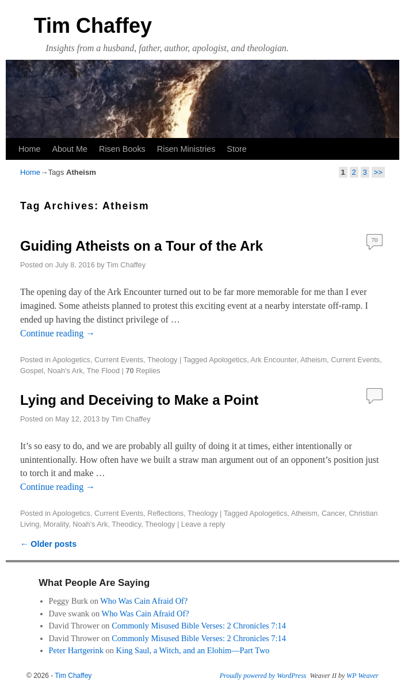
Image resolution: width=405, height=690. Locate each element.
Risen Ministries (186, 149)
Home (29, 149)
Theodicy (126, 524)
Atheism (313, 359)
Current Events (118, 359)
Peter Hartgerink (76, 650)
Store (236, 149)
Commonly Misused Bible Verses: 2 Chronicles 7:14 (199, 625)
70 (375, 239)
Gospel (31, 370)
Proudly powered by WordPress (263, 676)
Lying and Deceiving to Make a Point (139, 400)
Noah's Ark (65, 370)
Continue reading (57, 333)
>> (378, 172)
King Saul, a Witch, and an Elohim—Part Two (193, 650)
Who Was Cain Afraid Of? (144, 600)
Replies (142, 370)
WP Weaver (362, 676)
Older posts (48, 544)
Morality (55, 524)
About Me (69, 149)
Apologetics (71, 359)
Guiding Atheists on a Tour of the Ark (141, 246)
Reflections (165, 513)
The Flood (103, 370)
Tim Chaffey (93, 25)
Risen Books (122, 149)
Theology (162, 359)
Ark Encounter (274, 359)
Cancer (333, 513)
